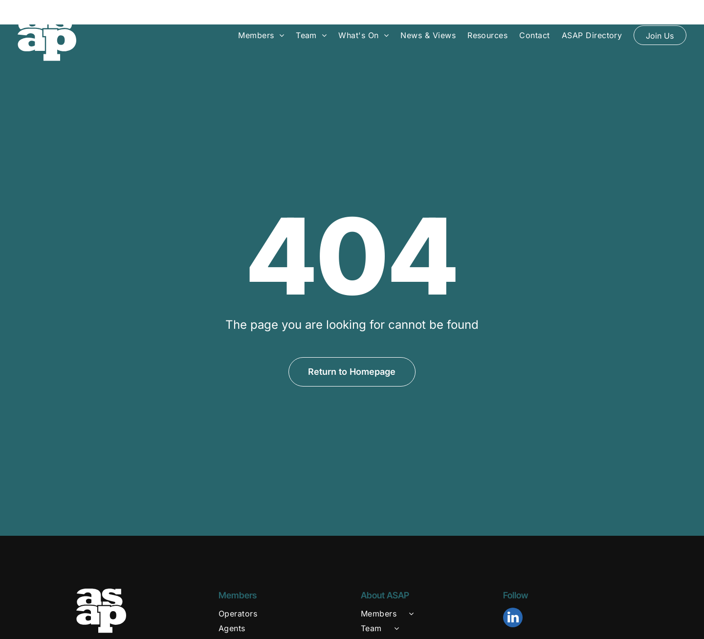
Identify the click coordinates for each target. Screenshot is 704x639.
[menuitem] (261, 34)
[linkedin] (513, 594)
